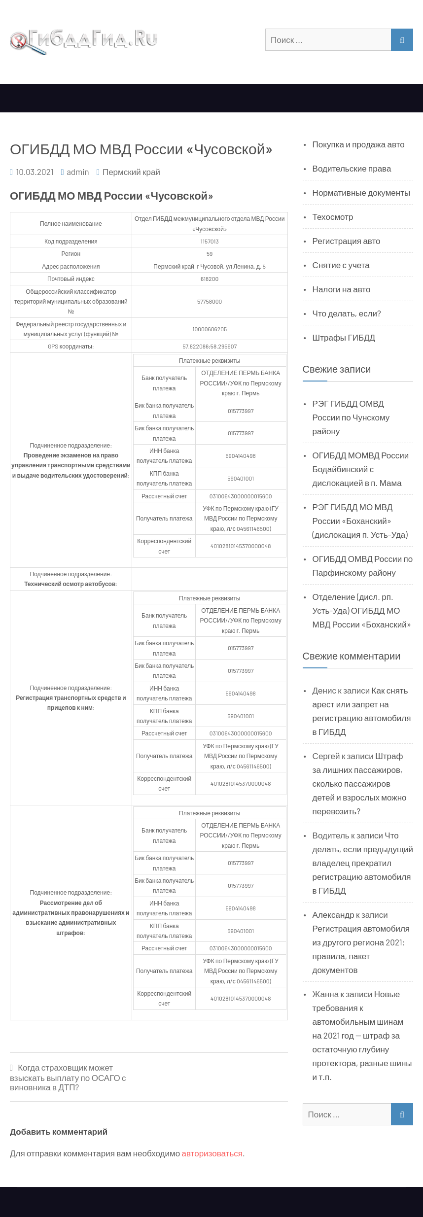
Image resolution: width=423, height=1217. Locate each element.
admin (78, 171)
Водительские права (352, 168)
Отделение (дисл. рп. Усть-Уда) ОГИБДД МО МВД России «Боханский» (362, 610)
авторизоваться (212, 1153)
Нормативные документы (362, 192)
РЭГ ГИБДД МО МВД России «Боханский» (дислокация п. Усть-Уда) (360, 520)
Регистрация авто (347, 240)
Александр (333, 914)
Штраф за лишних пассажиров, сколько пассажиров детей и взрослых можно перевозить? (360, 783)
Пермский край (131, 171)
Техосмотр (333, 216)
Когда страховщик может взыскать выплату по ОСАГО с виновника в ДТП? (68, 1077)
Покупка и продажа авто (359, 144)
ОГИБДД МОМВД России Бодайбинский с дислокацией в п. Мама (361, 468)
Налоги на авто (342, 289)
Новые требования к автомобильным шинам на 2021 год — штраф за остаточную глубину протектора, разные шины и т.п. (362, 1035)
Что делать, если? (347, 313)
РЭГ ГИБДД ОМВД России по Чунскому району (351, 417)
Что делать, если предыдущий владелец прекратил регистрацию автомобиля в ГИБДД (363, 862)
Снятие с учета (341, 265)
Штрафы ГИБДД (344, 337)
